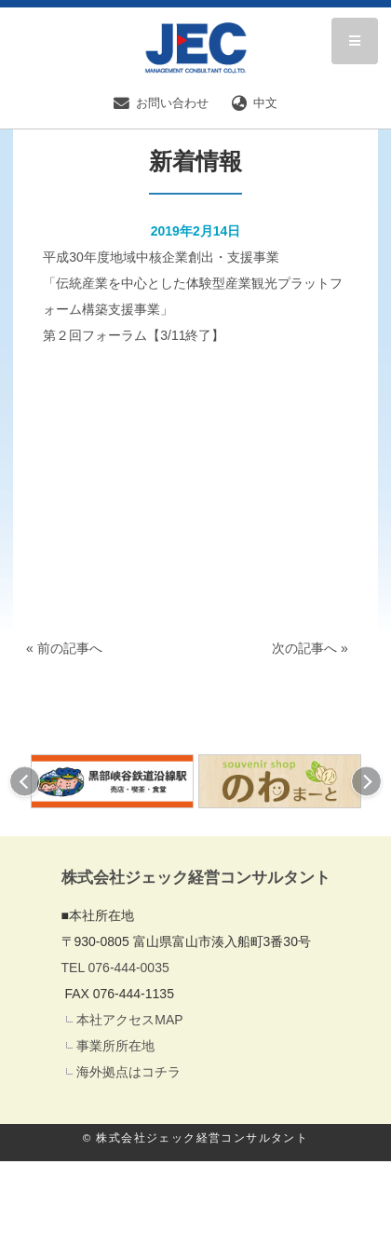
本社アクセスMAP (129, 1019)
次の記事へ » (310, 648)
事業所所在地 (115, 1045)
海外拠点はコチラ (128, 1071)
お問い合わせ (161, 103)
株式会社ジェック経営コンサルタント (195, 878)
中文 (254, 103)
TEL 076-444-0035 (115, 967)
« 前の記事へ (64, 648)
